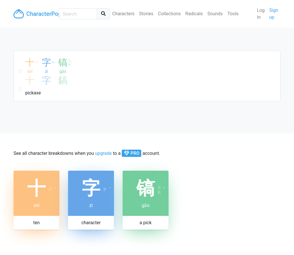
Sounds (215, 13)
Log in (261, 13)
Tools (233, 13)
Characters (123, 13)
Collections (169, 13)
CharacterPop (33, 13)
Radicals (194, 13)
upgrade (103, 153)
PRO (132, 153)
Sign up (273, 13)
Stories (146, 13)
